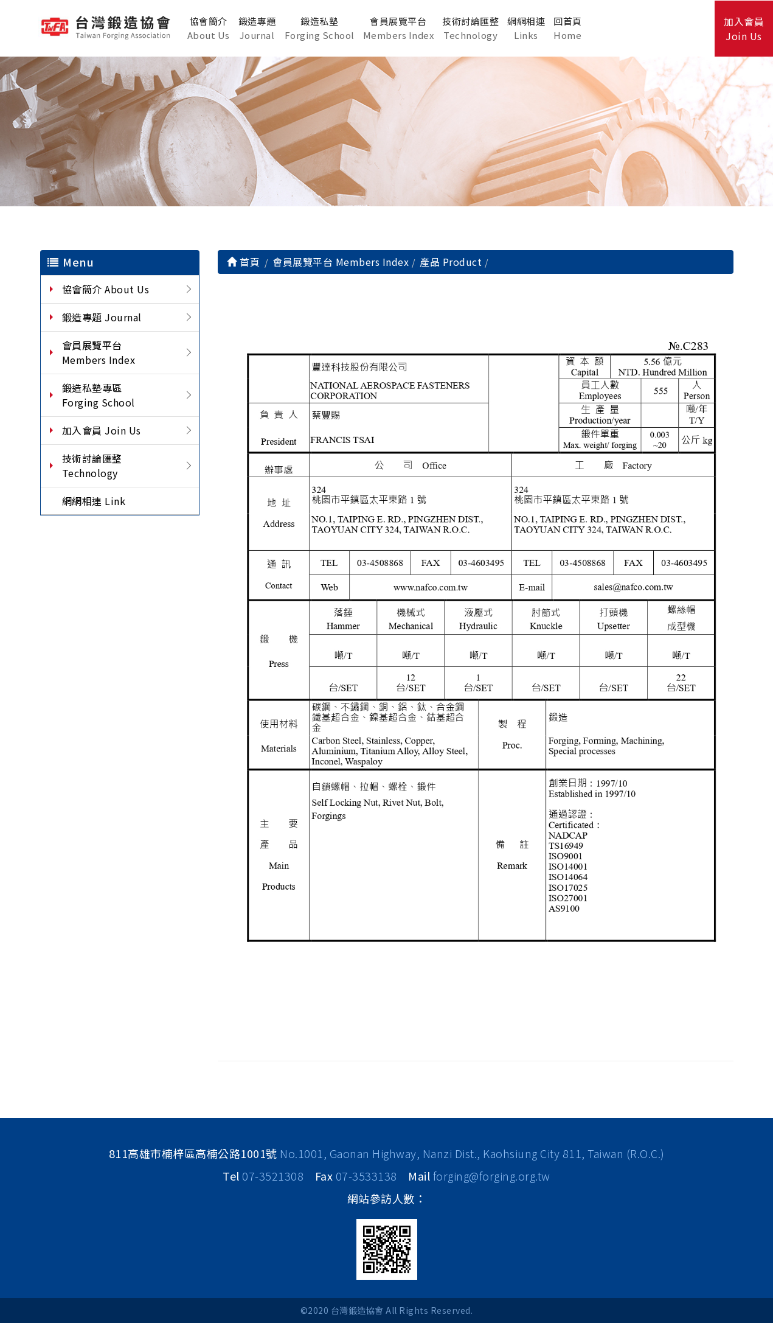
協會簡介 (208, 28)
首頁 (243, 261)
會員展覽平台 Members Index (99, 352)
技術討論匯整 (470, 28)
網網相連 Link (94, 501)
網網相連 (526, 28)
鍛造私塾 (320, 28)
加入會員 (744, 28)
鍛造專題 (257, 28)
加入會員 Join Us (101, 430)
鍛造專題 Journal (102, 317)
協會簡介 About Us (106, 289)
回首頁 (567, 28)
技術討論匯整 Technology (95, 465)
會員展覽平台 (398, 28)
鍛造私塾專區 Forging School (98, 395)
